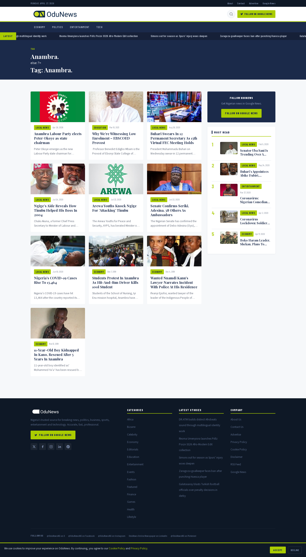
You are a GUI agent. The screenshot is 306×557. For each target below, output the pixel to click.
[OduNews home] (75, 411)
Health (131, 509)
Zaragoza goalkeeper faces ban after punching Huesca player (261, 35)
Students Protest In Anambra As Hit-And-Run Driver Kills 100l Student (115, 282)
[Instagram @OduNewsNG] (51, 446)
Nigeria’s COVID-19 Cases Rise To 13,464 (55, 280)
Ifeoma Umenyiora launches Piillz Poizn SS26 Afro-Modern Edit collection (106, 35)
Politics (57, 27)
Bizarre (131, 427)
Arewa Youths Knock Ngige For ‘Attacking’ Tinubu (114, 208)
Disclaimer (236, 457)
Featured (132, 487)
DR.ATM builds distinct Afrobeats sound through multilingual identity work (199, 425)
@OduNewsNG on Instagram (111, 535)
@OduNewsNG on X (56, 535)
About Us (236, 419)
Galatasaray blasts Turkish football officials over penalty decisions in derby (199, 490)
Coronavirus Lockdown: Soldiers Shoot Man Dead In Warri (254, 225)
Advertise (253, 3)
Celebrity (132, 435)
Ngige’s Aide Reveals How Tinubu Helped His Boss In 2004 (55, 210)
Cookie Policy (239, 449)
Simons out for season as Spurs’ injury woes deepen (186, 35)
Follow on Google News (241, 113)
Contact (241, 3)
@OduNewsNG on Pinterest (183, 535)
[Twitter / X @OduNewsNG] (34, 446)
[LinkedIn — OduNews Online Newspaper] (59, 446)
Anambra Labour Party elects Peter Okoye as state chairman (58, 138)
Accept (277, 549)
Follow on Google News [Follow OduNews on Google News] (256, 13)
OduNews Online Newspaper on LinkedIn (148, 535)
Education (100, 127)
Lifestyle (131, 517)
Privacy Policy (239, 442)
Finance (131, 494)
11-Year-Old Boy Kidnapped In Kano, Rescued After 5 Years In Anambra (56, 354)
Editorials (132, 449)
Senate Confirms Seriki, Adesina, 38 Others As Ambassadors (169, 210)
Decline (295, 549)
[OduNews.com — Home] (55, 14)
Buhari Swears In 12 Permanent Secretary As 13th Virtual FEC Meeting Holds (173, 138)
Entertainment (79, 27)
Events (131, 472)
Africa (130, 419)
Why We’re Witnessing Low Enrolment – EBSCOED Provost (114, 138)
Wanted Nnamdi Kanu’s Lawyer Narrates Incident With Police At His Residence (173, 282)
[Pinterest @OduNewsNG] (68, 446)
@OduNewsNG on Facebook (81, 535)
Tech (99, 27)
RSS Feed (236, 464)
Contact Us (237, 427)
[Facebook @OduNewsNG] (42, 446)
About (230, 3)
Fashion (131, 479)
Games (131, 502)
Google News (269, 3)
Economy (39, 27)
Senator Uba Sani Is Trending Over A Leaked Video (254, 154)
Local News (42, 127)
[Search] (231, 14)
